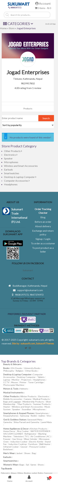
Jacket (19, 453)
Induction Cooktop (17, 444)
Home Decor (9, 431)
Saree (33, 464)
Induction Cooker (18, 441)
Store (12, 28)
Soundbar (26, 409)
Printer (22, 382)
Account (43, 3)
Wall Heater (44, 444)
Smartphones (42, 413)
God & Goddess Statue (14, 419)
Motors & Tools (10, 388)
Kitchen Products (38, 428)
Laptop (6, 379)
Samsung (24, 415)
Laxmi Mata (46, 422)
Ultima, (20, 473)
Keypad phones (10, 415)
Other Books (31, 370)
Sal (27, 464)
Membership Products (33, 401)
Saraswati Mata (34, 419)
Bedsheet (8, 449)
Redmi (34, 415)
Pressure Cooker (37, 446)
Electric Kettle (36, 441)
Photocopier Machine (13, 385)
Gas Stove (17, 439)
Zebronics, (5, 473)
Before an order (43, 221)
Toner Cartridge (36, 382)
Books (6, 368)
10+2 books (16, 368)
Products (27, 108)
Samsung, (48, 473)
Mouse (14, 382)
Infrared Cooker (11, 446)
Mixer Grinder (30, 439)
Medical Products (41, 399)
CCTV (6, 382)
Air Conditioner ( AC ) (40, 436)
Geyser (24, 446)
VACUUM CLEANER (13, 433)
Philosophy (8, 370)
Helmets (24, 388)
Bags (21, 464)
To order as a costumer (43, 243)
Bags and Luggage (12, 401)
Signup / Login (43, 238)
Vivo (49, 415)
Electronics (10, 154)
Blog (42, 217)
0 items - (43, 7)
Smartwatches (11, 173)
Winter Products (28, 396)
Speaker (8, 158)
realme (41, 415)
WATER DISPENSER (40, 431)
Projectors (26, 379)
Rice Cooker (23, 431)
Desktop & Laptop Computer (20, 176)
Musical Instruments (13, 392)
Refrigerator (30, 433)
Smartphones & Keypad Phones (18, 413)
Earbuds (8, 169)
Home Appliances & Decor (15, 428)
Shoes (27, 453)
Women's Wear (10, 464)
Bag (34, 453)
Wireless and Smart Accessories (21, 165)
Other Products (13, 150)
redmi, (35, 473)
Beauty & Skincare (12, 364)
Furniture (32, 444)
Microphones (11, 162)
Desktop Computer (26, 377)
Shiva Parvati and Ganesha (26, 422)
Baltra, (41, 473)
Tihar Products (24, 404)
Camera (27, 399)
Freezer (7, 439)
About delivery (43, 226)
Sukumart (28, 270)
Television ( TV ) (21, 436)
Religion (19, 370)
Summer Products (42, 404)
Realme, (28, 473)
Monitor (15, 379)
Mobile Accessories (12, 399)
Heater (6, 406)
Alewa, (14, 473)
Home (3, 28)
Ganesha (7, 422)
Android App (50, 24)
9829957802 (28, 83)
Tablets (41, 377)
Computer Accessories (17, 180)
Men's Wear (9, 453)
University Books (32, 368)
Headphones (10, 184)
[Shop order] (28, 125)
